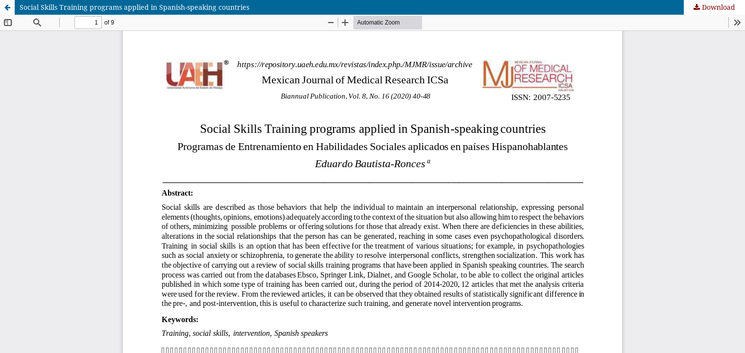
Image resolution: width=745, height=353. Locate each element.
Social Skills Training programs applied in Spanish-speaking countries (134, 7)
